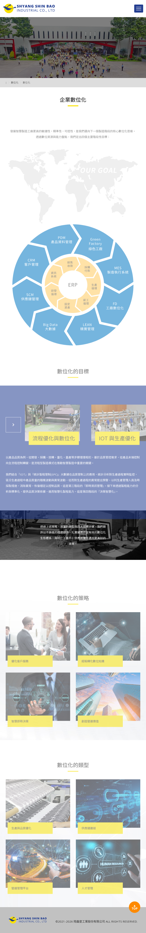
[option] (73, 47)
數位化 (14, 82)
